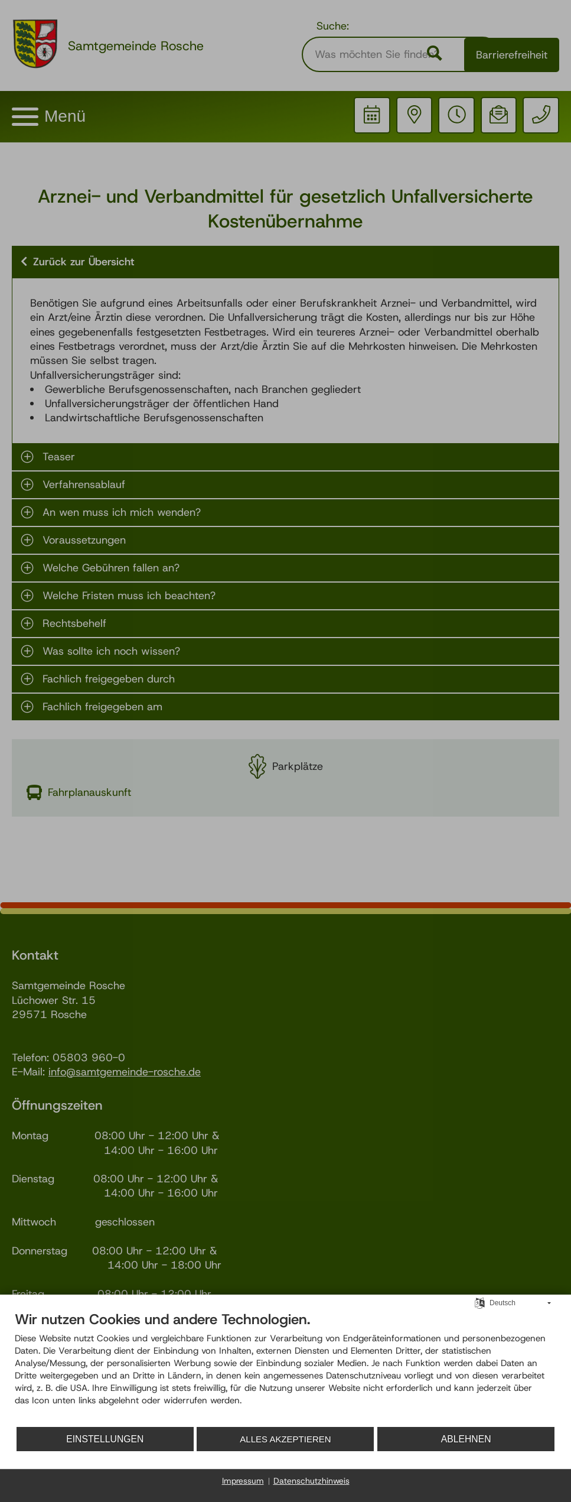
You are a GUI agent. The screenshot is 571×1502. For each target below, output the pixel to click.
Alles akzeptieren (299, 1439)
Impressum (243, 1480)
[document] (285, 1369)
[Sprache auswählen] (480, 1305)
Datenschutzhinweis (311, 1480)
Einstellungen (107, 1439)
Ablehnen (477, 1439)
